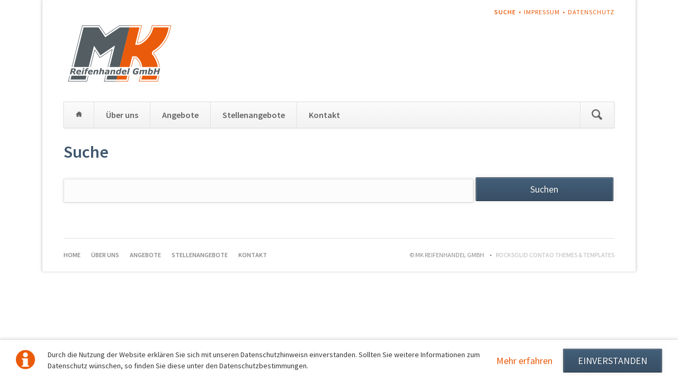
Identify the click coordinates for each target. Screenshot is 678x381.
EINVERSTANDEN (612, 361)
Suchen (597, 115)
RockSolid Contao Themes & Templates (555, 255)
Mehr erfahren (524, 361)
